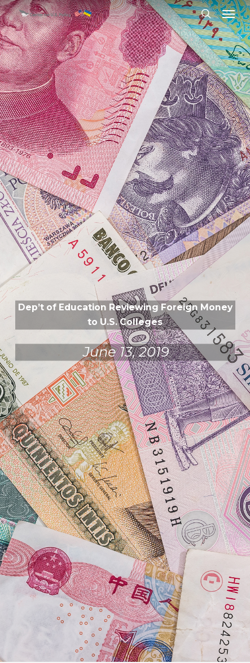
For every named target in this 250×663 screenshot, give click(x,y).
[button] (228, 13)
